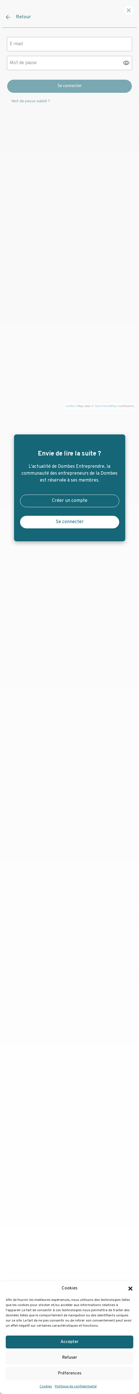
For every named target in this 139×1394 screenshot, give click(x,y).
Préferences (69, 1373)
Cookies (46, 1386)
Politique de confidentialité (76, 1386)
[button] (130, 1288)
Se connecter (70, 522)
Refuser (69, 1357)
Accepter (69, 1342)
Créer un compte (69, 501)
